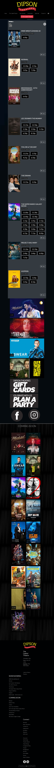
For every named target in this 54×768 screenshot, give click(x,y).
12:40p (25, 66)
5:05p (25, 70)
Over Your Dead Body (13, 706)
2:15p (41, 221)
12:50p (34, 125)
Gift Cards (25, 734)
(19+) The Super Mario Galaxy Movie (17, 708)
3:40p (33, 253)
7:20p (33, 70)
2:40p (25, 253)
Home (6, 13)
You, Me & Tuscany (13, 684)
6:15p (25, 233)
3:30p (33, 225)
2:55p (34, 66)
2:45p (25, 225)
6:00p (25, 37)
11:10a (25, 249)
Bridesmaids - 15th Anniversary (16, 694)
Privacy (24, 755)
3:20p (34, 278)
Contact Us (25, 726)
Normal (10, 681)
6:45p (25, 96)
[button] (49, 13)
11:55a (25, 182)
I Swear (10, 704)
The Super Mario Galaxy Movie (15, 688)
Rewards (25, 722)
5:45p (41, 229)
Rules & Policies (26, 757)
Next (44, 24)
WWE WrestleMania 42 (14, 679)
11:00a (25, 212)
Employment (25, 728)
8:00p (41, 233)
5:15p (41, 129)
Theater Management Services (26, 749)
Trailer (43, 54)
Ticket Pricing (26, 743)
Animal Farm (11, 712)
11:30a (34, 212)
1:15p (25, 221)
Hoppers (11, 692)
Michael (10, 700)
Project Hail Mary (12, 690)
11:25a (25, 153)
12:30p (34, 217)
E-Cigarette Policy (27, 745)
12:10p (34, 249)
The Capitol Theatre (13, 13)
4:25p (25, 158)
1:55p (34, 153)
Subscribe (37, 13)
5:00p (33, 229)
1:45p (33, 221)
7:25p (25, 257)
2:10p (25, 129)
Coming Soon (30, 13)
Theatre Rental (26, 741)
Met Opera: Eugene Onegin (14, 716)
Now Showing (22, 13)
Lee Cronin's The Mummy (14, 683)
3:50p (33, 129)
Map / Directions (26, 724)
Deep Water (11, 714)
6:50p (25, 133)
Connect (43, 13)
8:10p (33, 133)
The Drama (11, 686)
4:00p (41, 225)
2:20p (34, 182)
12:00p (25, 217)
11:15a (25, 125)
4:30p (25, 229)
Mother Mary (12, 702)
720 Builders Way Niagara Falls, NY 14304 (27, 660)
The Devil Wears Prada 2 (14, 710)
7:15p (33, 233)
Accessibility (25, 753)
